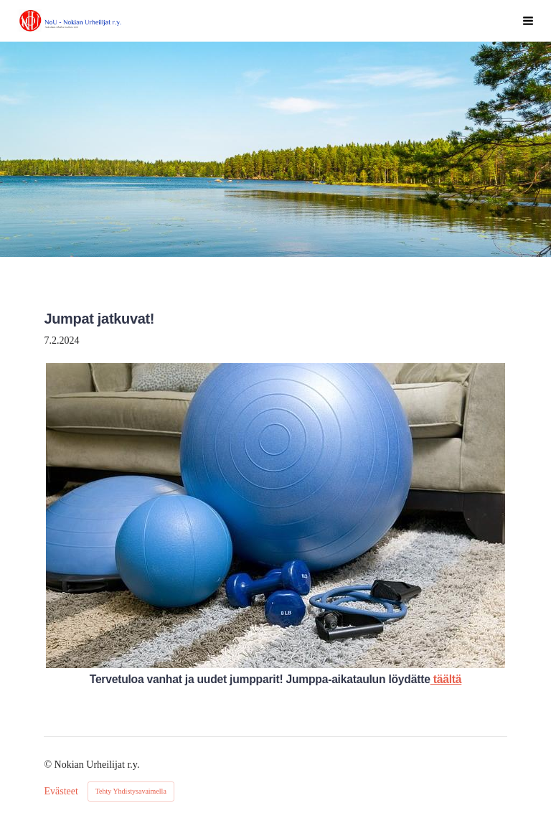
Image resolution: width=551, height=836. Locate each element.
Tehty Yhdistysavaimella (130, 791)
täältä (446, 679)
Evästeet (60, 791)
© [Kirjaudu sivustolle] (49, 764)
